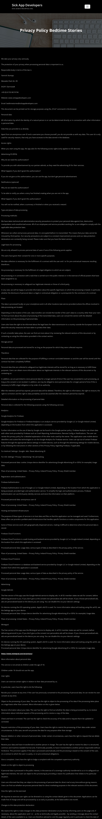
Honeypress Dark (59, 816)
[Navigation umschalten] (87, 6)
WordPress (43, 816)
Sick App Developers (26, 5)
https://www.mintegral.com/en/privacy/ (17, 632)
